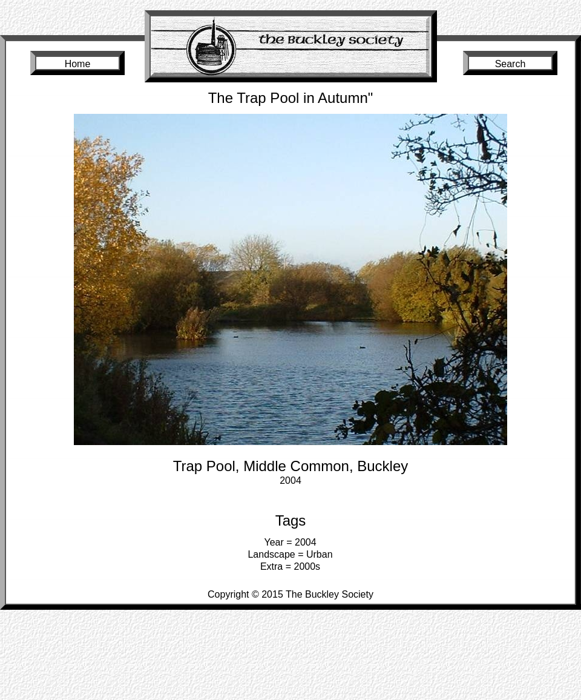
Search (510, 64)
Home (78, 64)
